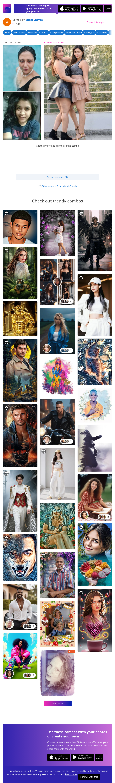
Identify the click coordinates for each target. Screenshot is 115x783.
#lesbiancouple (74, 32)
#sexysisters (56, 32)
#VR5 (7, 32)
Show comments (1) (57, 177)
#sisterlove (19, 32)
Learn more (71, 774)
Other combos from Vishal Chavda (57, 186)
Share (95, 22)
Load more (57, 703)
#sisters (43, 32)
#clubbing (101, 32)
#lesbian (32, 32)
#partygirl (89, 32)
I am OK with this (89, 776)
